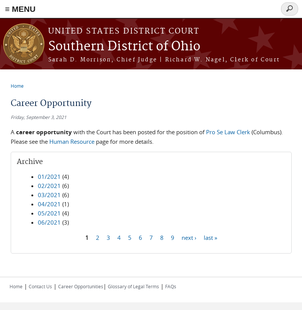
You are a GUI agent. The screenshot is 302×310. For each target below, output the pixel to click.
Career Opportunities (80, 286)
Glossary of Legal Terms (133, 286)
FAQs (170, 286)
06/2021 (49, 222)
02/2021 (49, 186)
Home (17, 86)
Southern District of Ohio (124, 47)
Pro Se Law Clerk (228, 132)
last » (210, 237)
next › (189, 237)
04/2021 (49, 204)
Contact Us (40, 286)
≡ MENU (20, 9)
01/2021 (49, 176)
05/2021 (49, 213)
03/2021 (49, 195)
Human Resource (71, 141)
